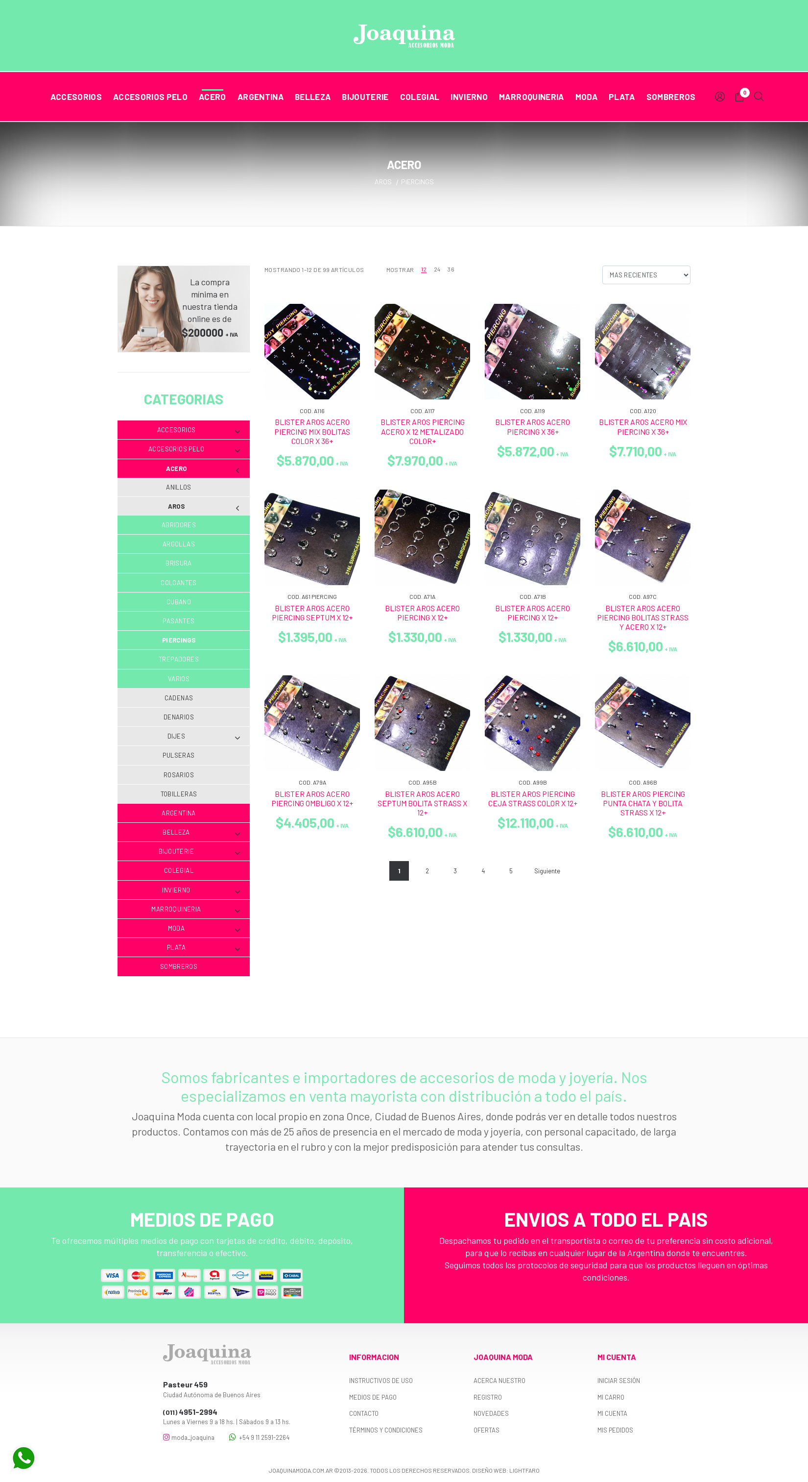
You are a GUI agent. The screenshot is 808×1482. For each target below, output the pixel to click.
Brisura (179, 563)
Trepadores (179, 659)
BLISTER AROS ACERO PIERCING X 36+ (532, 426)
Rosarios (179, 775)
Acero (212, 96)
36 (451, 269)
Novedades (491, 1413)
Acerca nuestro (499, 1380)
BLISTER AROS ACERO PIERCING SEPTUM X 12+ (312, 612)
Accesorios (76, 96)
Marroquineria (531, 96)
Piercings (179, 640)
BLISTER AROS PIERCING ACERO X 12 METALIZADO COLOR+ (422, 431)
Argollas (179, 544)
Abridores (179, 525)
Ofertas (486, 1430)
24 (437, 269)
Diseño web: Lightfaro (506, 1470)
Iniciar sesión (618, 1380)
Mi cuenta (612, 1413)
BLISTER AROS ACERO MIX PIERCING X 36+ (643, 426)
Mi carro (610, 1397)
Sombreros (671, 96)
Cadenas (179, 698)
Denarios (179, 717)
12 (424, 269)
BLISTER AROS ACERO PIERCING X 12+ (422, 612)
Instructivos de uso (381, 1380)
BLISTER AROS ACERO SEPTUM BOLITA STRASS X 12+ (422, 803)
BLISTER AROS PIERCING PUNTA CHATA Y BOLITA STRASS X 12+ (643, 803)
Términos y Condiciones (386, 1430)
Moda (586, 96)
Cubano (178, 602)
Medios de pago (373, 1397)
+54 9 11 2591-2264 (259, 1437)
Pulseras (178, 755)
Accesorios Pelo (150, 96)
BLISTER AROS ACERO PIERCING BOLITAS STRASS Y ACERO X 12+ (643, 617)
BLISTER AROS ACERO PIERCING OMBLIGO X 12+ (312, 798)
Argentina (261, 96)
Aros (204, 506)
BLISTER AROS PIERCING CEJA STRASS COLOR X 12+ (532, 798)
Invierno (469, 96)
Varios (179, 679)
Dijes (203, 736)
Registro (488, 1397)
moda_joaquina (188, 1437)
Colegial (420, 96)
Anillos (178, 487)
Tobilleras (179, 794)
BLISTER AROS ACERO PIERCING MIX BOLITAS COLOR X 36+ (312, 431)
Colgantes (179, 583)
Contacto (364, 1413)
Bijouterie (365, 96)
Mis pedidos (615, 1430)
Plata (622, 96)
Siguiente (547, 871)
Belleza (313, 96)
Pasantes (178, 621)
